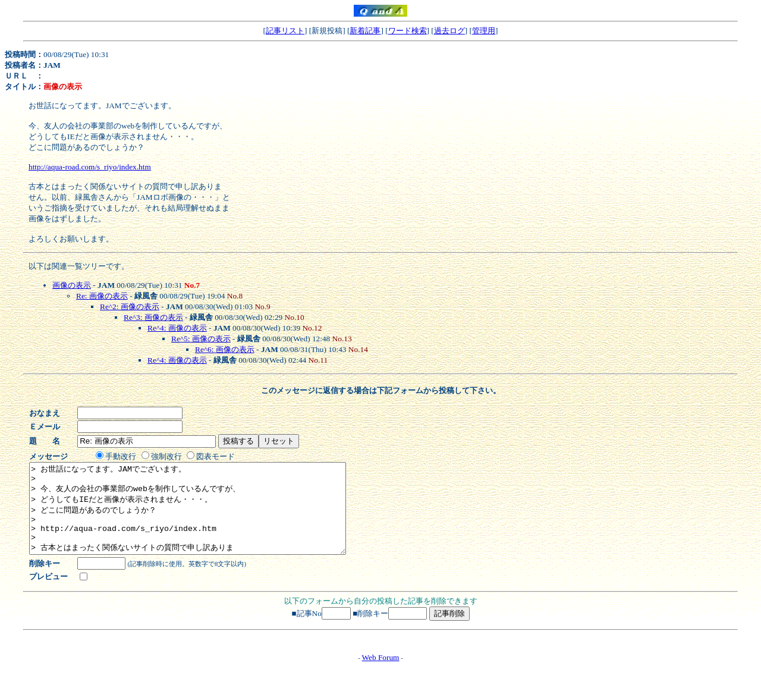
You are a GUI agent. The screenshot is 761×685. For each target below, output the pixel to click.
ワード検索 (407, 30)
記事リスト (285, 30)
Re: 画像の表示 (102, 295)
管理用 (483, 30)
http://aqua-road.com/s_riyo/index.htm (90, 166)
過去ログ (449, 30)
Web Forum (381, 675)
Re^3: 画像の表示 (153, 317)
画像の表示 (71, 285)
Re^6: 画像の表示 (224, 349)
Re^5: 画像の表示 (201, 338)
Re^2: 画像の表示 (129, 306)
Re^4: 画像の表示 (177, 327)
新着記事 (365, 30)
